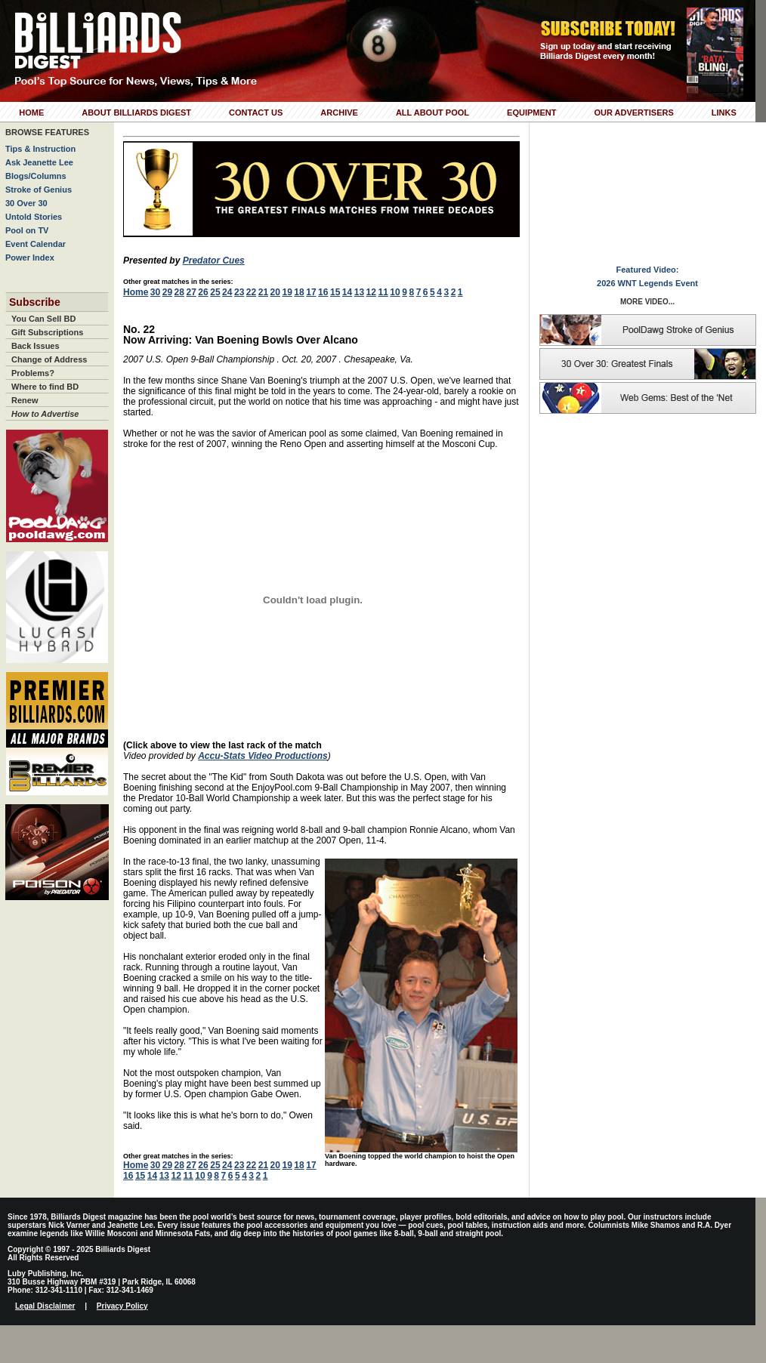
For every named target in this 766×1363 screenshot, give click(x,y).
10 (395, 292)
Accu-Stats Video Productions (263, 756)
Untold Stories (33, 216)
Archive (339, 112)
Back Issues (35, 345)
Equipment (531, 112)
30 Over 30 (26, 203)
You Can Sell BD (43, 318)
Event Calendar (35, 243)
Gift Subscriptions (47, 332)
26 (203, 292)
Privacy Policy (122, 1306)
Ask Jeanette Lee (39, 162)
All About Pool (432, 112)
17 (311, 292)
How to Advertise (45, 413)
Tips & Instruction (40, 148)
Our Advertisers (633, 112)
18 (299, 292)
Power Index (29, 257)
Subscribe (34, 302)
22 (251, 292)
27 (191, 292)
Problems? (32, 373)
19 (287, 292)
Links (724, 112)
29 (167, 292)
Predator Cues (214, 260)
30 (155, 292)
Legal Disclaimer (45, 1306)
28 (179, 292)
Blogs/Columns (35, 175)
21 (263, 292)
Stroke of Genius (38, 189)
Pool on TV (26, 230)
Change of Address (49, 359)
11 (383, 292)
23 (239, 292)
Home (31, 112)
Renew (24, 400)
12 (371, 292)
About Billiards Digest (136, 112)
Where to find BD (45, 386)
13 (359, 292)
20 (275, 292)
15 (335, 292)
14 (347, 292)
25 (215, 292)
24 (227, 292)
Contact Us (256, 112)
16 (323, 292)
